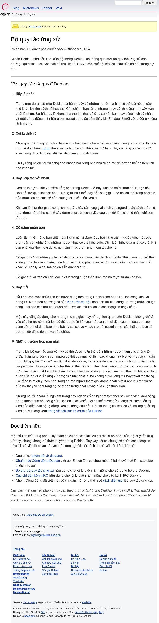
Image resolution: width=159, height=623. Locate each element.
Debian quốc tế (107, 559)
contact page (30, 602)
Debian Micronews (24, 588)
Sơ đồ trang (20, 577)
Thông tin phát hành (82, 570)
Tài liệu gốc (35, 26)
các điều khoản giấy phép (89, 612)
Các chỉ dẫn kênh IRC (32, 475)
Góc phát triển (50, 573)
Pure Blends (48, 566)
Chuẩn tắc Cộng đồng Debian (38, 460)
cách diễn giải (113, 480)
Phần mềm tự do (22, 566)
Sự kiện (75, 562)
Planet (47, 8)
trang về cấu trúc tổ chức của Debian (75, 411)
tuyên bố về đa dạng (47, 455)
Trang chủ (19, 549)
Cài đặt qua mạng (52, 559)
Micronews (31, 8)
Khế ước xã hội (78, 302)
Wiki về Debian (79, 573)
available (86, 602)
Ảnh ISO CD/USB (51, 562)
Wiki (59, 8)
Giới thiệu (19, 555)
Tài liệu (75, 566)
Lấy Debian (48, 555)
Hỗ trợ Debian (21, 573)
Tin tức (75, 555)
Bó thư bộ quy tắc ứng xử (35, 470)
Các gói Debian (50, 570)
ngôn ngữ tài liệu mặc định (46, 535)
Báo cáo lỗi (105, 566)
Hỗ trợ (103, 555)
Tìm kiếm (18, 581)
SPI (43, 612)
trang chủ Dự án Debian (40, 514)
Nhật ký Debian (22, 585)
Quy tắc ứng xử (22, 562)
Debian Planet (21, 592)
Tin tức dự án (78, 559)
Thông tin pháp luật (24, 570)
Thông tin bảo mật (109, 562)
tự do (46, 148)
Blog (16, 8)
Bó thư (103, 570)
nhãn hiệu (29, 616)
